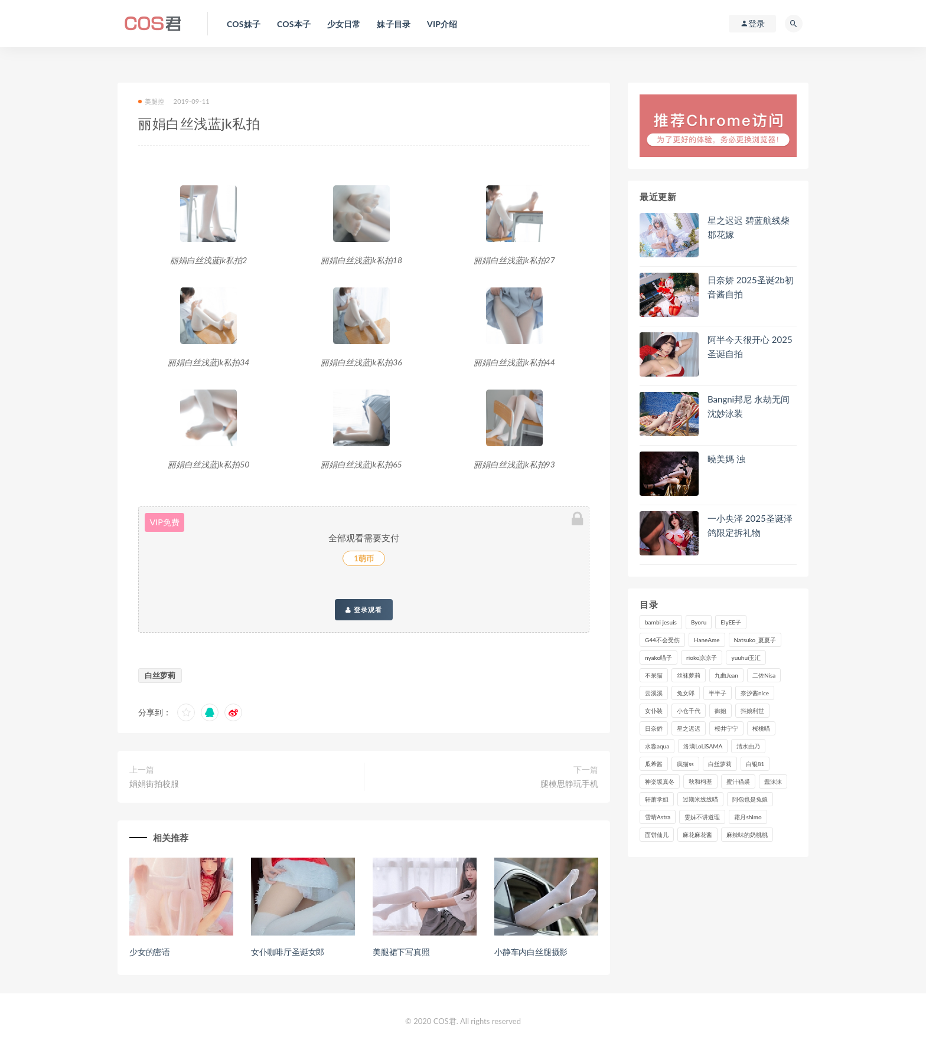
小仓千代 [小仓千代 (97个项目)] (688, 710)
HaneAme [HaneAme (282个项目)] (707, 639)
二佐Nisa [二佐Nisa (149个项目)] (763, 675)
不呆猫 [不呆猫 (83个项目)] (654, 675)
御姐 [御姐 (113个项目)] (720, 710)
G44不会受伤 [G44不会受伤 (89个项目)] (662, 639)
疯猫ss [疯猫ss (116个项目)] (685, 763)
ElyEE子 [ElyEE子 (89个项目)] (730, 622)
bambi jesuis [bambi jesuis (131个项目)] (661, 622)
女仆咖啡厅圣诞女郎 (287, 952)
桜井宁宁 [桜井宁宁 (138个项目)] (726, 728)
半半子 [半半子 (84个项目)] (717, 692)
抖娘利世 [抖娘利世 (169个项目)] (752, 710)
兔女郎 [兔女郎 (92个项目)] (685, 692)
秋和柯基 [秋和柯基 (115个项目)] (700, 781)
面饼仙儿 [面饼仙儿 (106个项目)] (657, 834)
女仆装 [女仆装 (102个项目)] (654, 710)
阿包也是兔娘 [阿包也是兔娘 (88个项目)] (750, 799)
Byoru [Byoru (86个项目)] (698, 622)
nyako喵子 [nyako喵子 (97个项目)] (658, 657)
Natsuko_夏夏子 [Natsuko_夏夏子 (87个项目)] (755, 639)
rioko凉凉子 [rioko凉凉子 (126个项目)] (701, 657)
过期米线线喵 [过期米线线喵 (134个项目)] (700, 799)
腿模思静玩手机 (569, 784)
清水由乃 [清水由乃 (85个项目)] (748, 746)
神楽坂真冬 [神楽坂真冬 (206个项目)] (659, 781)
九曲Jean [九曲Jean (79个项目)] (726, 675)
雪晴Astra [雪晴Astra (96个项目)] (657, 816)
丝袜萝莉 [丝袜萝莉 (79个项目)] (688, 675)
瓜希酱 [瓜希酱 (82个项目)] (654, 763)
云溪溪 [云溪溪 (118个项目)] (654, 692)
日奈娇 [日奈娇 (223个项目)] (654, 728)
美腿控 (151, 101)
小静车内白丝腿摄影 (531, 952)
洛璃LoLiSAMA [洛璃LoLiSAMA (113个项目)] (702, 746)
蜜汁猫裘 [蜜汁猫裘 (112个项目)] (738, 781)
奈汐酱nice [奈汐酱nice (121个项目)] (755, 692)
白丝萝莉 (160, 675)
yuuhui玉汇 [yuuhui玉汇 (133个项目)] (746, 657)
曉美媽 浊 (726, 458)
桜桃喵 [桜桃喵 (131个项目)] (761, 728)
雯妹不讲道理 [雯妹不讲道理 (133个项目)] (702, 816)
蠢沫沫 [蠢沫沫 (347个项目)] (773, 781)
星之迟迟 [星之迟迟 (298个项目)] (688, 728)
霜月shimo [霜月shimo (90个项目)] (747, 816)
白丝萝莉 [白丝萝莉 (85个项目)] (720, 763)
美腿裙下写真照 (401, 952)
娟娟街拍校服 (154, 784)
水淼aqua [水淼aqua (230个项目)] (657, 746)
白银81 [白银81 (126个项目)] (755, 763)
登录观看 (363, 609)
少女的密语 (149, 952)
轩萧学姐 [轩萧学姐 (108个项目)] (657, 799)
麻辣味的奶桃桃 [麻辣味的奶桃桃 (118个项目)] (747, 834)
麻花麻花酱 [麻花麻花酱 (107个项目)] (697, 834)
